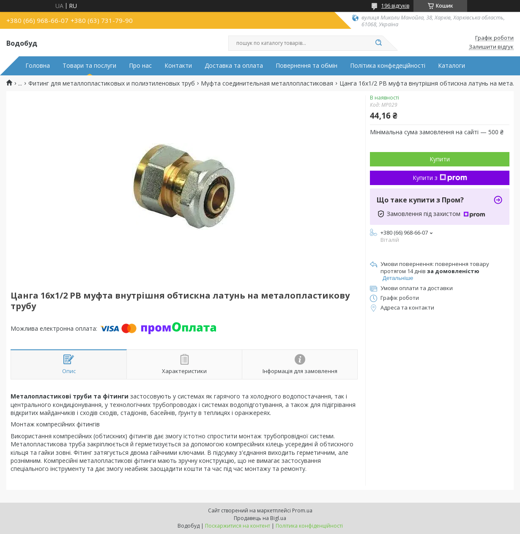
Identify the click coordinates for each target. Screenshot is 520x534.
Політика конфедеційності (387, 66)
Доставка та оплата (234, 66)
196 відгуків (395, 5)
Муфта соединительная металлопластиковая (267, 83)
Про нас (140, 66)
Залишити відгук (491, 47)
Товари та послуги (89, 66)
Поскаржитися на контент (237, 525)
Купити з (440, 178)
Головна (37, 66)
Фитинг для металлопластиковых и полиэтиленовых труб (111, 83)
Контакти (178, 66)
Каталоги (451, 66)
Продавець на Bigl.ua (260, 518)
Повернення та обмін (306, 66)
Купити (440, 159)
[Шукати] (378, 43)
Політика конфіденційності (309, 525)
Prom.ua (302, 510)
